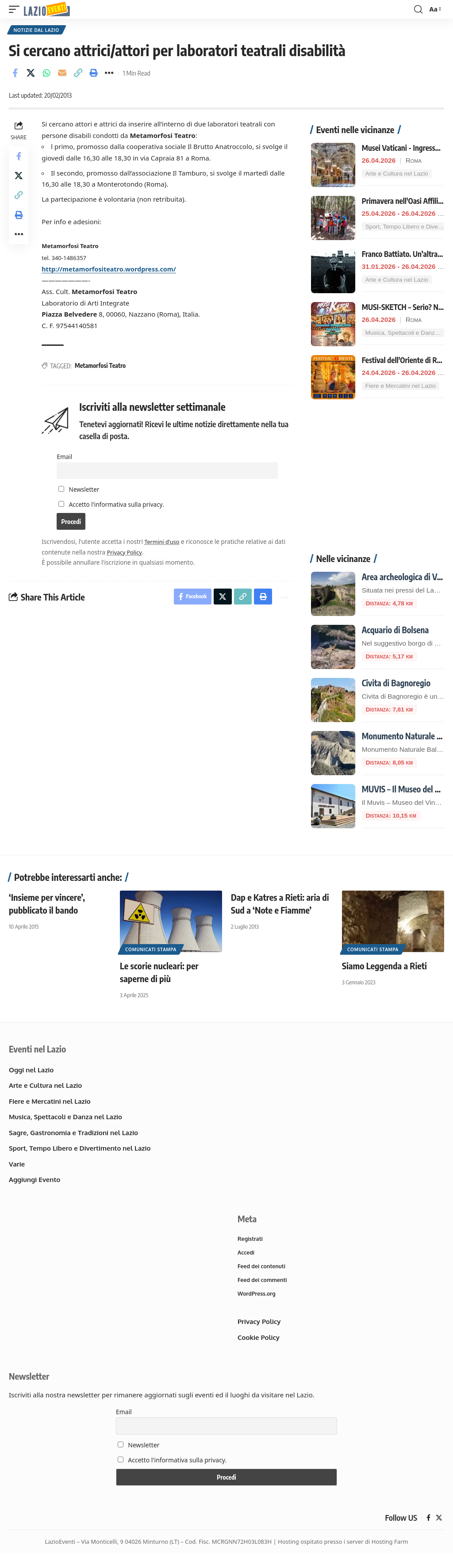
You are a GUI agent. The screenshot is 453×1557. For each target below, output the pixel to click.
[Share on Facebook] (15, 74)
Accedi (246, 1254)
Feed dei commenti (263, 1282)
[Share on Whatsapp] (46, 74)
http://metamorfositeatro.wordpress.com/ (113, 270)
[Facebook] (428, 1521)
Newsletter (79, 491)
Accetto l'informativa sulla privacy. (117, 506)
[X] (438, 1521)
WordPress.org (257, 1297)
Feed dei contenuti (263, 1268)
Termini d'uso (165, 543)
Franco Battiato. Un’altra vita (406, 255)
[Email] (62, 74)
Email (65, 458)
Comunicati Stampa (151, 950)
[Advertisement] (377, 482)
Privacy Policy (127, 554)
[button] (16, 9)
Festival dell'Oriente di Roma (406, 361)
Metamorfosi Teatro (102, 367)
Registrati (251, 1239)
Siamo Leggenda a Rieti (384, 966)
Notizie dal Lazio (37, 30)
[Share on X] (31, 74)
